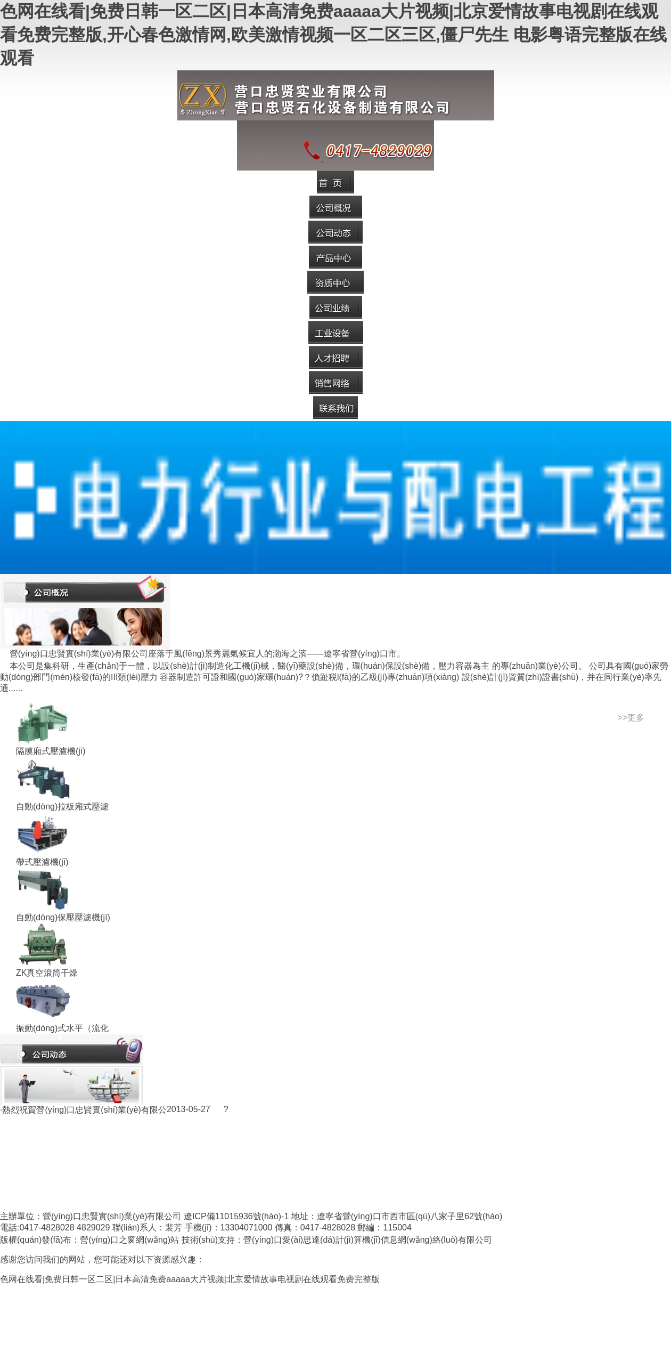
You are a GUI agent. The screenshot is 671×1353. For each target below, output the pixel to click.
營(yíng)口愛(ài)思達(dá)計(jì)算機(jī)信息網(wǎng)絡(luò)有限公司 (367, 1239)
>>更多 (630, 717)
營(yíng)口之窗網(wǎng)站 (129, 1239)
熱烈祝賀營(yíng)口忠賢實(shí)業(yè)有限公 (84, 1109)
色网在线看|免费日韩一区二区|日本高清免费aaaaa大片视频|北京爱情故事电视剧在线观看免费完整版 (190, 1279)
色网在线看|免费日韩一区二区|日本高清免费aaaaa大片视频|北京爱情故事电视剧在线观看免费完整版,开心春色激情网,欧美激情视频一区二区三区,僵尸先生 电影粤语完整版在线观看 (333, 35)
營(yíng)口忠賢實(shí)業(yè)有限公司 (112, 1216)
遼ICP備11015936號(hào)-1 (236, 1216)
